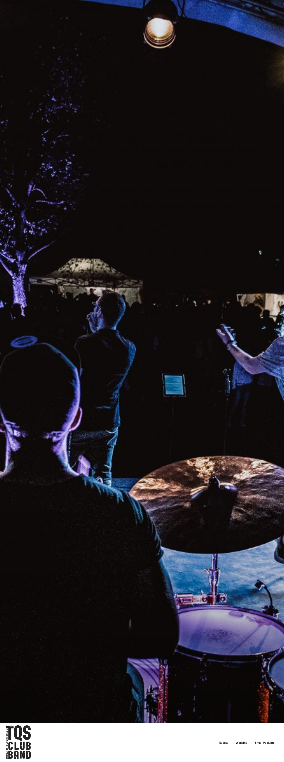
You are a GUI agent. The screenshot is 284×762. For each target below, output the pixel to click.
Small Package (265, 742)
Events (223, 742)
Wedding (241, 742)
